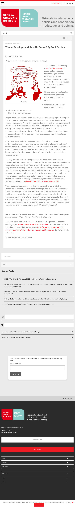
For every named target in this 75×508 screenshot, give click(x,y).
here (73, 502)
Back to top (67, 399)
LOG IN (53, 3)
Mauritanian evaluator (55, 68)
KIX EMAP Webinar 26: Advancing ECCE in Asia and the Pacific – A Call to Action (30, 279)
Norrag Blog (17, 43)
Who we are (5, 466)
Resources (4, 462)
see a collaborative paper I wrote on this (41, 181)
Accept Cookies (39, 505)
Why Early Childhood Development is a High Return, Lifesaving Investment (29, 304)
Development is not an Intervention (33, 224)
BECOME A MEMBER (37, 449)
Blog (3, 478)
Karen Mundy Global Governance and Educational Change (20, 332)
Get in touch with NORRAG (37, 439)
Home (3, 458)
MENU (3, 3)
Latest (3, 482)
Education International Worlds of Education (16, 337)
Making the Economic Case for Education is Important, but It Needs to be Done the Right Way (35, 299)
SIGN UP (58, 3)
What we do (5, 473)
